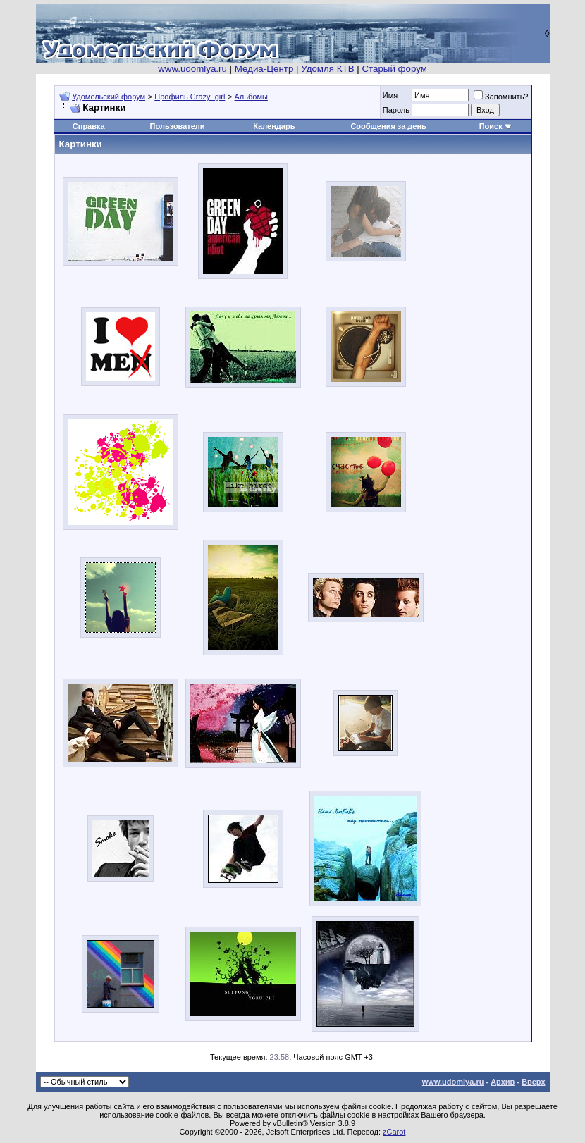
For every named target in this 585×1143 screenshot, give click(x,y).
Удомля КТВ (327, 68)
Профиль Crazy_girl (189, 96)
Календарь (274, 126)
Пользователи (177, 126)
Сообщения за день (388, 126)
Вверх (533, 1081)
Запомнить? (501, 96)
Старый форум (394, 68)
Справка (89, 126)
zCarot (394, 1131)
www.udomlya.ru (192, 68)
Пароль (396, 110)
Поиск (491, 126)
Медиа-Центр (264, 68)
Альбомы (251, 96)
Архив (503, 1081)
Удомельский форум (108, 96)
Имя (390, 95)
